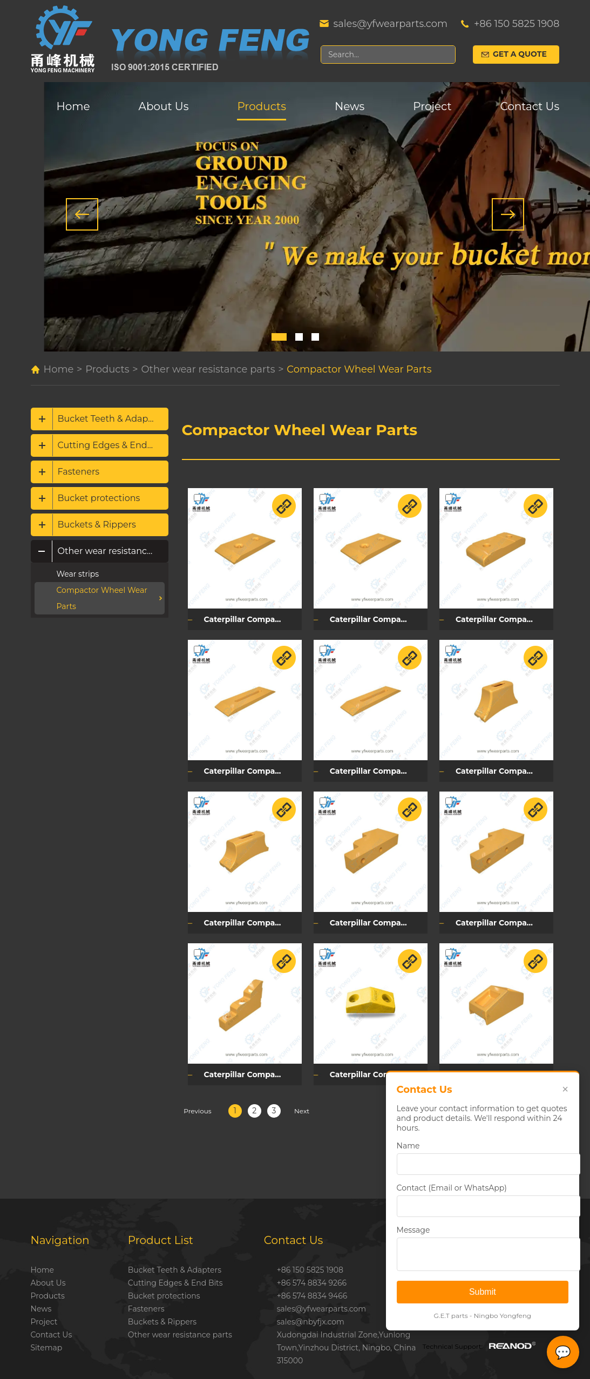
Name (407, 1146)
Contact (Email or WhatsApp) (451, 1188)
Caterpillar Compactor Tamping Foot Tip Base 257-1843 (252, 919)
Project (432, 106)
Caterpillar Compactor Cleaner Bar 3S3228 (252, 768)
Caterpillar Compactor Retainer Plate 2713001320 (252, 618)
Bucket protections (99, 498)
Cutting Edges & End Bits (112, 445)
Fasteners (79, 472)
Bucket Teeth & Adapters (111, 419)
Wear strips (78, 574)
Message (412, 1230)
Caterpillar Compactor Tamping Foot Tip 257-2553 (501, 1069)
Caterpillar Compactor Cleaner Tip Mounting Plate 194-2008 (501, 919)
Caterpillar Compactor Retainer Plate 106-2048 (501, 618)
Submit (482, 1291)
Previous (197, 1106)
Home (73, 106)
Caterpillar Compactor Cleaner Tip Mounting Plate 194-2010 (377, 919)
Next (301, 1106)
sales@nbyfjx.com (310, 1317)
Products (261, 106)
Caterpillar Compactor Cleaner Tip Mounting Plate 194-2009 (252, 1069)
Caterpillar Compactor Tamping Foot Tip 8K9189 (377, 1069)
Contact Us (530, 106)
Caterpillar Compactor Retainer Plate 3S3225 (377, 618)
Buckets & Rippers (97, 524)
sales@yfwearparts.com (390, 24)
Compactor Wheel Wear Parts (359, 369)
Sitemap (47, 1343)
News (349, 106)
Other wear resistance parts (208, 369)
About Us (164, 106)
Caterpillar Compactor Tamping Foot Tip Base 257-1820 (501, 768)
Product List (160, 1235)
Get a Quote (520, 54)
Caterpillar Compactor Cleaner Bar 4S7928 (377, 768)
